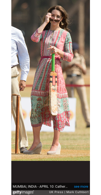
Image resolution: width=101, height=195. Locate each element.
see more (81, 186)
